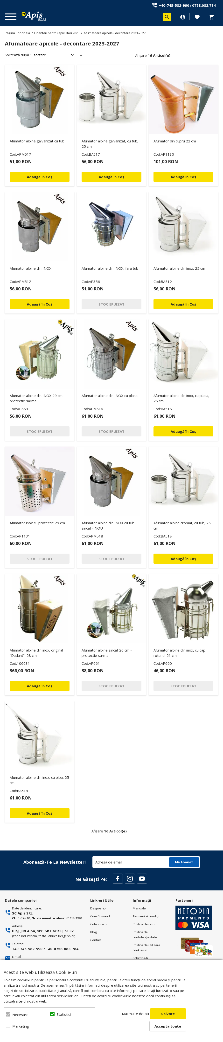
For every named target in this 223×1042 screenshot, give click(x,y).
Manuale (139, 908)
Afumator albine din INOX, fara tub (110, 268)
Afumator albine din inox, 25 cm (179, 268)
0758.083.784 (204, 5)
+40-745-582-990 (174, 5)
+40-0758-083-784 (62, 948)
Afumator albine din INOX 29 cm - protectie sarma (37, 398)
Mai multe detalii (135, 1013)
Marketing (20, 1026)
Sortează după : (18, 54)
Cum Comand (100, 916)
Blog (93, 932)
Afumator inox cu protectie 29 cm (37, 522)
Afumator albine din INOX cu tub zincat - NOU (108, 525)
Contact (95, 940)
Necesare (20, 1014)
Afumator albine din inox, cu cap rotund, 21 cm (179, 653)
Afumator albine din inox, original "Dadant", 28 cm (36, 653)
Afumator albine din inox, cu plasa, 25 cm (181, 398)
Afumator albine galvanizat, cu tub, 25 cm (110, 144)
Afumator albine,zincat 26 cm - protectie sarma (107, 653)
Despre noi (98, 908)
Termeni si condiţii (146, 916)
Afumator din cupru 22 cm (174, 141)
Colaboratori (99, 924)
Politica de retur (144, 924)
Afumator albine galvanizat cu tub (37, 141)
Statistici (64, 1014)
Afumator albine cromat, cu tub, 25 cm (182, 525)
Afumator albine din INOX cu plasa (110, 395)
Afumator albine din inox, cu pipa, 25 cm (39, 780)
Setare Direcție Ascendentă (81, 56)
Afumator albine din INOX (30, 268)
